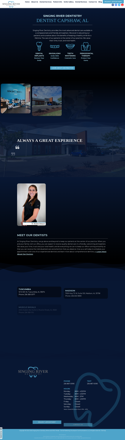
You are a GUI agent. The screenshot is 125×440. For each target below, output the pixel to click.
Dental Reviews (81, 2)
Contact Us (93, 2)
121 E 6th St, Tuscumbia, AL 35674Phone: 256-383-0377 (32, 299)
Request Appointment (113, 1)
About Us (34, 2)
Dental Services (46, 2)
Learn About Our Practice (62, 68)
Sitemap (103, 430)
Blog (100, 2)
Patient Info (57, 2)
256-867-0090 (69, 384)
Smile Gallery (69, 2)
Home (27, 2)
